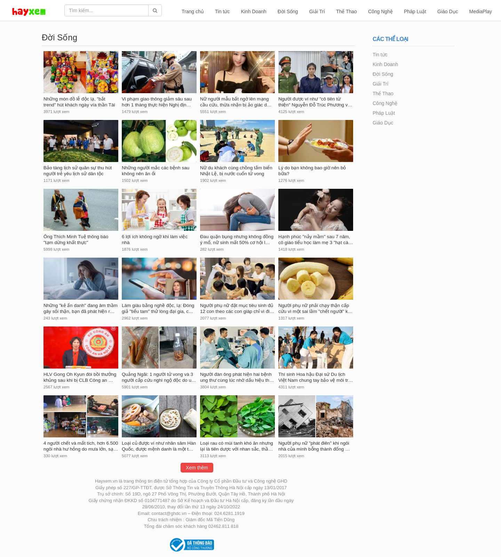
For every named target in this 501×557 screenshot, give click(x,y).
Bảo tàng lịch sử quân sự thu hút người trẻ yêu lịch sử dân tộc (77, 170)
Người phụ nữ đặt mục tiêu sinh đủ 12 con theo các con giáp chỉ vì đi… (237, 308)
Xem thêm (197, 467)
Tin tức (222, 11)
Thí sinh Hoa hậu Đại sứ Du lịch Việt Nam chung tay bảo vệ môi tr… (315, 377)
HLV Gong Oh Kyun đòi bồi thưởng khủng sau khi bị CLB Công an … (79, 377)
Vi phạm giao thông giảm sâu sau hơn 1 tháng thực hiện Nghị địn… (157, 101)
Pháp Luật (415, 11)
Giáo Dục (447, 11)
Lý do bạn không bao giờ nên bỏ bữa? (312, 170)
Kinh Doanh (253, 11)
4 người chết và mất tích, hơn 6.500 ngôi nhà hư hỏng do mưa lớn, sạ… (80, 446)
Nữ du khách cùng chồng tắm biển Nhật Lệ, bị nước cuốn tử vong (236, 170)
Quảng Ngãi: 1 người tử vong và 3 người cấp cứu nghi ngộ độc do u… (159, 377)
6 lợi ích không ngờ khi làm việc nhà (155, 239)
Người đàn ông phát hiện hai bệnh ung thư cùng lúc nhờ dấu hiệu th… (237, 377)
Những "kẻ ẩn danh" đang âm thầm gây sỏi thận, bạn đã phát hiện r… (80, 308)
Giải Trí (317, 11)
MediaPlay (480, 11)
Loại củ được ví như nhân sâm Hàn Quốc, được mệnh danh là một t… (159, 446)
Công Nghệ (380, 11)
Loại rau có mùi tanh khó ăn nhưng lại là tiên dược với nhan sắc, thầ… (236, 446)
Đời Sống (288, 11)
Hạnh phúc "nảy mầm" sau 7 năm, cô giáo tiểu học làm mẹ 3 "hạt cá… (315, 239)
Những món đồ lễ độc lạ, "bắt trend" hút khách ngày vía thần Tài (79, 101)
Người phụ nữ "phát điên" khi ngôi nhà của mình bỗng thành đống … (314, 446)
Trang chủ (193, 11)
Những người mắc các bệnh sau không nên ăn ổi (155, 170)
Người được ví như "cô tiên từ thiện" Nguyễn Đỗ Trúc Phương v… (315, 101)
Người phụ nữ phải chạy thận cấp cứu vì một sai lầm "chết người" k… (315, 308)
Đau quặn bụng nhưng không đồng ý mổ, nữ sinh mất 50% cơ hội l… (236, 239)
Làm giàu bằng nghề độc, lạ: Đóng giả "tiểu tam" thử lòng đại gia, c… (158, 308)
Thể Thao (346, 11)
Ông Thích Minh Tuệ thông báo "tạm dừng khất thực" (75, 239)
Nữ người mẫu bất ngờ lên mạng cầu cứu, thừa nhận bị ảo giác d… (236, 101)
